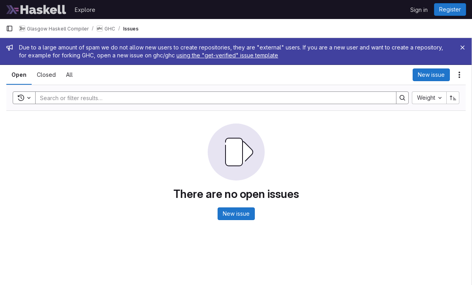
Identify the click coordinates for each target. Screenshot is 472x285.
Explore (85, 9)
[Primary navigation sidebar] (9, 28)
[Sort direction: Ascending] (453, 97)
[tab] (19, 75)
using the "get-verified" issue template (227, 55)
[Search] (212, 98)
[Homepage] (36, 9)
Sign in (419, 9)
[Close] (462, 47)
